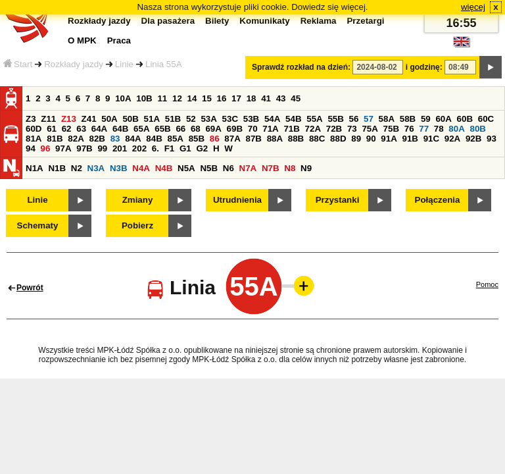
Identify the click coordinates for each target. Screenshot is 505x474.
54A (272, 119)
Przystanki (338, 200)
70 (253, 129)
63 (81, 129)
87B (253, 139)
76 (409, 129)
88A (275, 139)
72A (313, 129)
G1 (185, 148)
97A (63, 148)
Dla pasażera (168, 21)
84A (133, 139)
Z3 (31, 119)
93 (491, 139)
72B (334, 129)
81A (33, 139)
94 (31, 148)
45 (296, 98)
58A (387, 119)
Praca (119, 40)
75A (369, 129)
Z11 (48, 119)
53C (230, 119)
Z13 (68, 119)
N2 (76, 168)
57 (368, 119)
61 (52, 129)
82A (76, 139)
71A (270, 129)
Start (17, 64)
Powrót (29, 287)
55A (314, 119)
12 (177, 98)
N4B (164, 168)
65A (141, 129)
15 (207, 98)
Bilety (217, 21)
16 (222, 98)
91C (431, 139)
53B (251, 119)
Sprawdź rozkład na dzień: (301, 67)
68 (196, 129)
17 (236, 98)
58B (408, 119)
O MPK (82, 40)
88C (317, 139)
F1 (169, 148)
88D (338, 139)
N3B (119, 168)
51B (173, 119)
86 (215, 139)
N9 (306, 168)
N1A (34, 168)
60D (33, 129)
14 (192, 98)
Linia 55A (163, 64)
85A (175, 139)
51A (152, 119)
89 (356, 139)
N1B (57, 168)
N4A (141, 168)
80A (456, 129)
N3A (96, 168)
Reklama (319, 21)
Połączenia (437, 200)
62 (67, 129)
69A (213, 129)
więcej (473, 7)
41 (266, 98)
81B (54, 139)
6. (155, 148)
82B (97, 139)
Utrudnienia (237, 200)
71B (291, 129)
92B (473, 139)
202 (139, 148)
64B (120, 129)
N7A (248, 168)
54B (293, 119)
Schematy (38, 225)
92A (452, 139)
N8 (289, 168)
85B (196, 139)
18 (251, 98)
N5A (186, 168)
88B (296, 139)
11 (162, 98)
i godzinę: (424, 67)
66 (180, 129)
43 (281, 98)
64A (99, 129)
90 (371, 139)
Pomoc (487, 284)
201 (119, 148)
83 (115, 139)
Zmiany (137, 200)
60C (486, 119)
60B (465, 119)
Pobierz (137, 225)
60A (443, 119)
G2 (202, 148)
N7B (270, 168)
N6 (228, 168)
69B (235, 129)
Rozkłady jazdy (73, 64)
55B (335, 119)
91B (410, 139)
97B (84, 148)
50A (109, 119)
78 (439, 129)
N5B (209, 168)
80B (478, 129)
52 (191, 119)
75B (391, 129)
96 (46, 148)
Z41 (89, 119)
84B (154, 139)
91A (389, 139)
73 (352, 129)
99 (102, 148)
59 (426, 119)
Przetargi (365, 21)
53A (208, 119)
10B (144, 98)
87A (232, 139)
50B (130, 119)
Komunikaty (264, 21)
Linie (124, 64)
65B (162, 129)
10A (123, 98)
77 (424, 129)
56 (354, 119)
